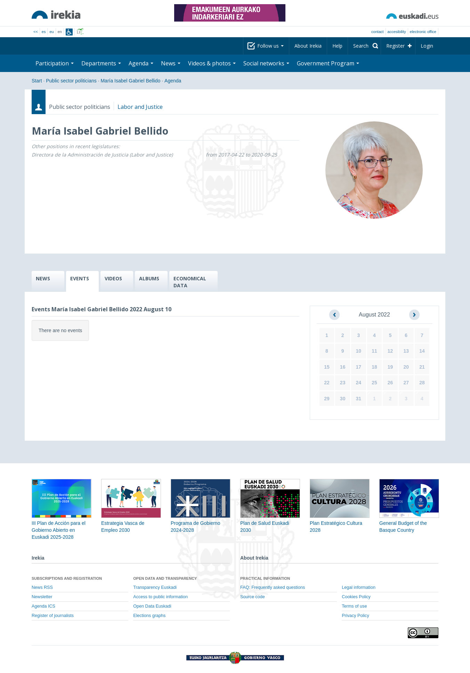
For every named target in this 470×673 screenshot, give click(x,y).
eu (51, 32)
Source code (252, 596)
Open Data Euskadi (152, 606)
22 (327, 382)
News (170, 63)
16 (343, 367)
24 (359, 382)
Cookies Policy (356, 596)
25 (374, 382)
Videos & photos (212, 63)
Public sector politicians (71, 80)
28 (422, 382)
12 (390, 351)
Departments (101, 63)
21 (422, 367)
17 (359, 367)
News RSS (42, 587)
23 (343, 382)
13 (406, 351)
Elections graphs (149, 615)
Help (337, 45)
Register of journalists (53, 615)
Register (395, 45)
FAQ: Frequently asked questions (272, 587)
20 (406, 367)
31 (359, 398)
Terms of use (354, 606)
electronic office (423, 32)
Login (427, 45)
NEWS (43, 278)
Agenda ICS (43, 606)
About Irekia (308, 45)
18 (374, 367)
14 (422, 351)
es (44, 32)
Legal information (358, 587)
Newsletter (42, 596)
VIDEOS (113, 278)
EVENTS (79, 278)
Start (37, 80)
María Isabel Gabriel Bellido (130, 80)
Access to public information (160, 596)
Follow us (270, 45)
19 (390, 367)
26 (390, 382)
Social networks (266, 63)
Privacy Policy (355, 615)
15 (327, 367)
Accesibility (397, 32)
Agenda (141, 63)
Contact (377, 32)
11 (374, 351)
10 (359, 351)
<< (35, 32)
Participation (54, 63)
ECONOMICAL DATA (189, 282)
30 (343, 398)
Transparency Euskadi (155, 587)
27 (406, 382)
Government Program (328, 63)
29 (327, 398)
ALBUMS (149, 278)
